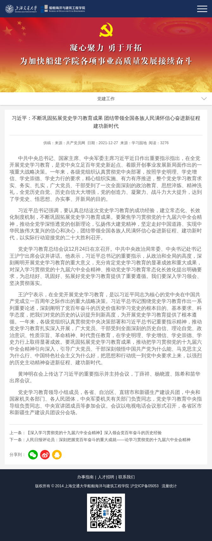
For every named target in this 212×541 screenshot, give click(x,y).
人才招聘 (106, 477)
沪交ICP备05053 (144, 486)
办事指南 (85, 477)
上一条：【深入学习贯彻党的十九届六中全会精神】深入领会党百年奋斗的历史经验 (85, 432)
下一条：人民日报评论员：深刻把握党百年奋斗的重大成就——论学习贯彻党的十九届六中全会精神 (99, 439)
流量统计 (169, 486)
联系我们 (126, 477)
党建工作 (106, 98)
